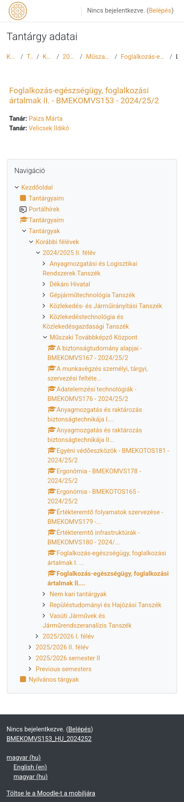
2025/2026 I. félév (68, 636)
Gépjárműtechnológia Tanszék (92, 295)
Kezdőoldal (12, 57)
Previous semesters (64, 669)
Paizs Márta (46, 118)
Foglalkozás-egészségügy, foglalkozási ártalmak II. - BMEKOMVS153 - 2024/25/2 (84, 95)
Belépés (160, 10)
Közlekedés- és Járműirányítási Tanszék (106, 306)
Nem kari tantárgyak (78, 594)
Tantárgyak (30, 57)
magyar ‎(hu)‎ (24, 757)
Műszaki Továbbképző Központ (98, 57)
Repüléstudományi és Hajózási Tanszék (105, 605)
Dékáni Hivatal (70, 284)
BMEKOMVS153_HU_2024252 (49, 739)
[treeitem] (92, 434)
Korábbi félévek (48, 57)
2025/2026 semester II (68, 658)
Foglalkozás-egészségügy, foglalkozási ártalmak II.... (143, 57)
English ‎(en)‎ (30, 767)
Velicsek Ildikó (49, 128)
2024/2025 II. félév (69, 57)
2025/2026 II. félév (62, 647)
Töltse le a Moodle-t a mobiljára (51, 793)
